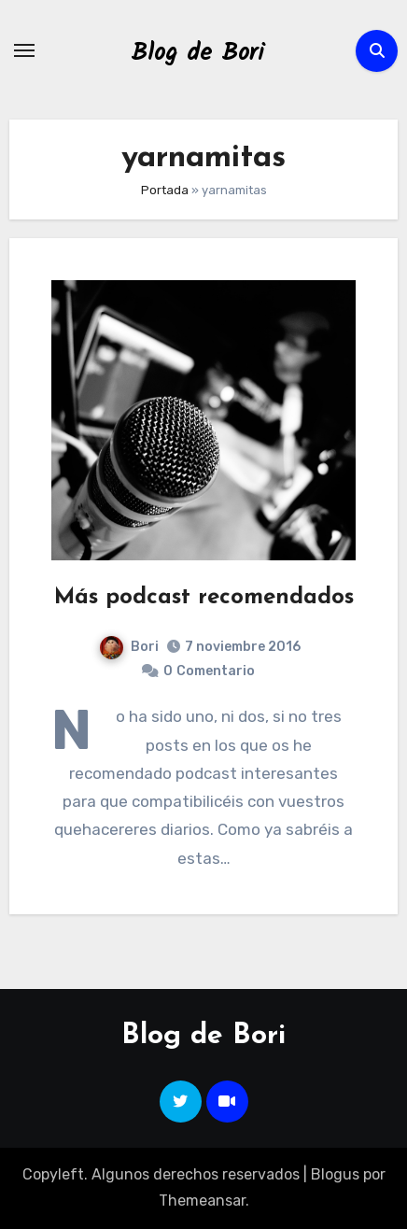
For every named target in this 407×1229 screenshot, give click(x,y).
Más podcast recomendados (204, 597)
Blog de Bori (197, 53)
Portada (165, 190)
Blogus (335, 1174)
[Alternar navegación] (24, 50)
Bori (129, 647)
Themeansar (202, 1200)
